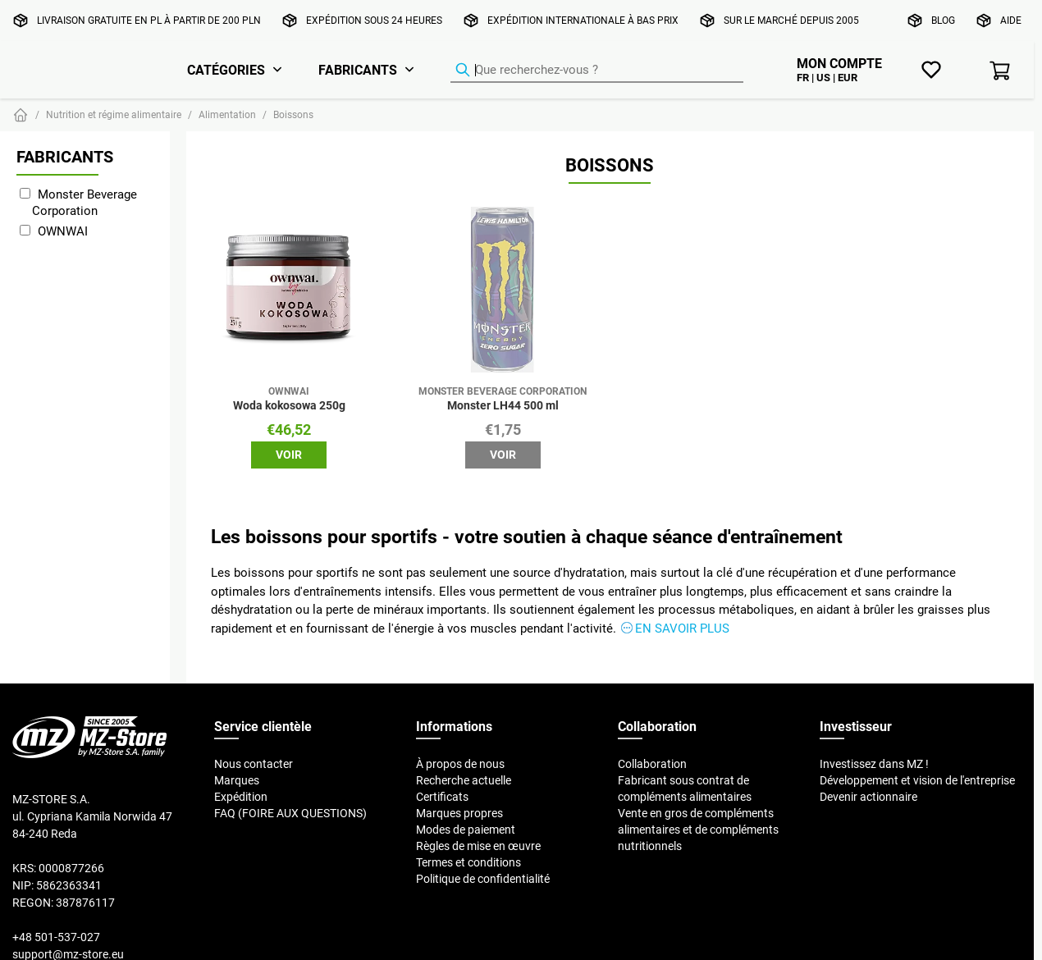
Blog (943, 20)
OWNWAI (63, 231)
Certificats (442, 796)
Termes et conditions (468, 862)
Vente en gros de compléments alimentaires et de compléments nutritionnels (698, 829)
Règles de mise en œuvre (478, 846)
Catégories (226, 69)
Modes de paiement (465, 829)
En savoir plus (682, 628)
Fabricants (357, 69)
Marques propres (459, 813)
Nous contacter (253, 764)
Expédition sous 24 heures (374, 20)
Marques (236, 780)
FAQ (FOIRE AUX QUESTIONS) (290, 813)
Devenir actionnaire (868, 796)
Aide (1010, 20)
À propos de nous (460, 764)
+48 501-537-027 (56, 937)
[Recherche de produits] (596, 70)
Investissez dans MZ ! (874, 764)
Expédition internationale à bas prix (583, 20)
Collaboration (652, 764)
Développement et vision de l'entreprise (917, 780)
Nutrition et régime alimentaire (113, 114)
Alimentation (227, 114)
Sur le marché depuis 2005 (791, 20)
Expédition (240, 796)
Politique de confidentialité (483, 879)
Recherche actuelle (463, 780)
